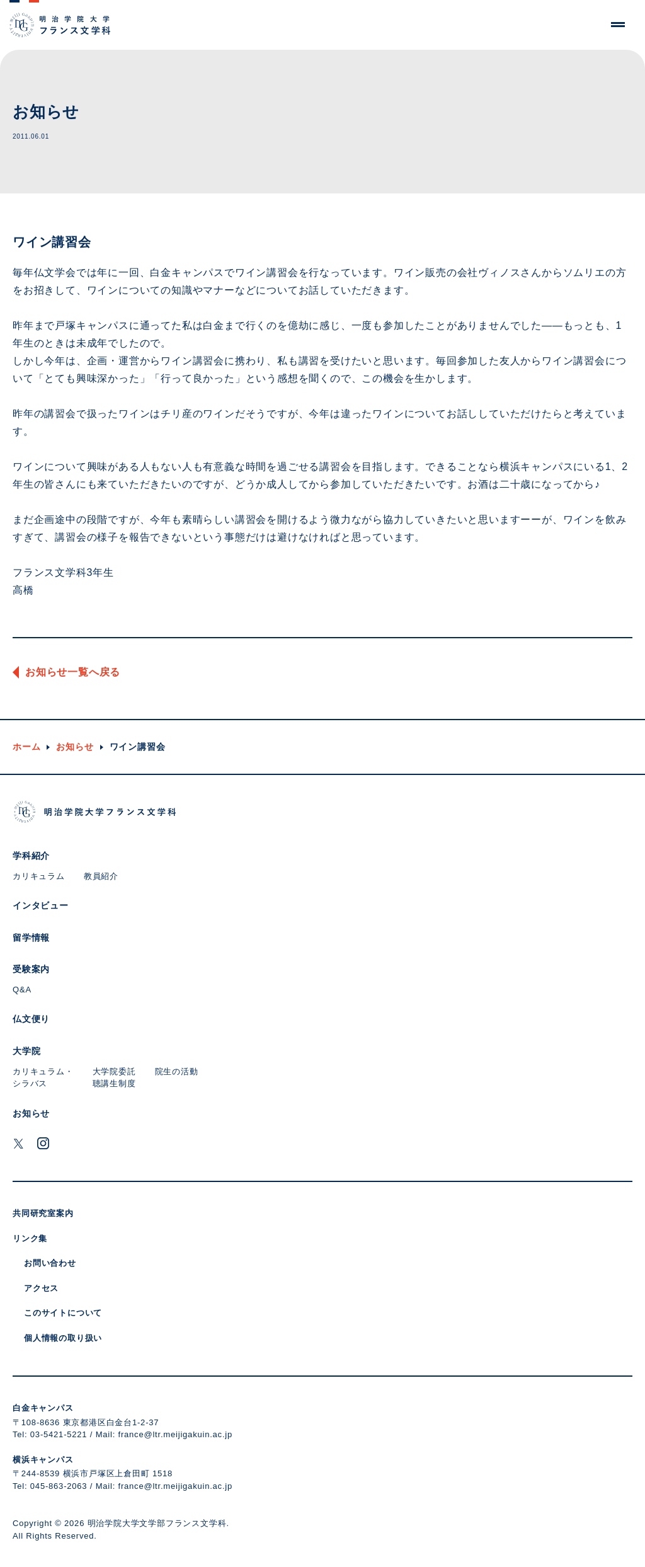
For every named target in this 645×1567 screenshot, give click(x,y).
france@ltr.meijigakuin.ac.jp (175, 1434)
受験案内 (31, 969)
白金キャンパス (43, 1408)
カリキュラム (39, 876)
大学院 (26, 1051)
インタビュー (41, 905)
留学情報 (31, 938)
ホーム (26, 747)
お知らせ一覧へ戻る (72, 672)
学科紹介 (31, 856)
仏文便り (31, 1019)
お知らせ (74, 747)
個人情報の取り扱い (63, 1338)
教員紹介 (101, 876)
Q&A (22, 989)
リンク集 (30, 1238)
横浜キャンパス (43, 1459)
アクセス (41, 1288)
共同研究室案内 (43, 1213)
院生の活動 (176, 1071)
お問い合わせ (50, 1263)
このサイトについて (63, 1312)
